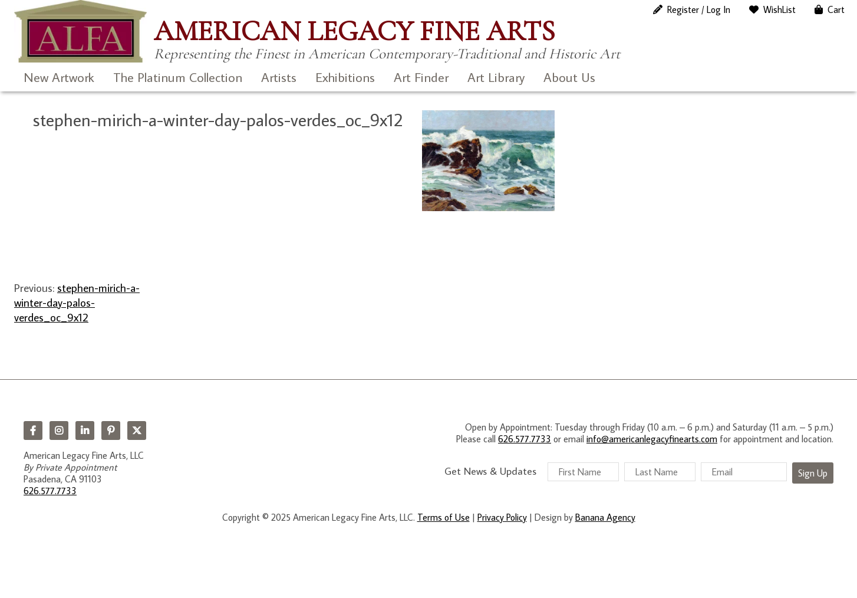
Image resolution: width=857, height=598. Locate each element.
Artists (278, 77)
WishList (779, 9)
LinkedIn (84, 430)
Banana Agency (605, 517)
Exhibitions (345, 77)
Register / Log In (698, 9)
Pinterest (110, 430)
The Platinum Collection (177, 77)
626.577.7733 (50, 491)
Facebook (33, 430)
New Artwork (59, 77)
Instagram (59, 430)
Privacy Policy (502, 517)
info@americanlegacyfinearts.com (651, 439)
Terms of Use (443, 517)
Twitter (136, 430)
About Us (569, 77)
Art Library (496, 77)
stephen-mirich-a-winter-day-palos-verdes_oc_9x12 (77, 302)
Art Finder (421, 77)
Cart (836, 9)
